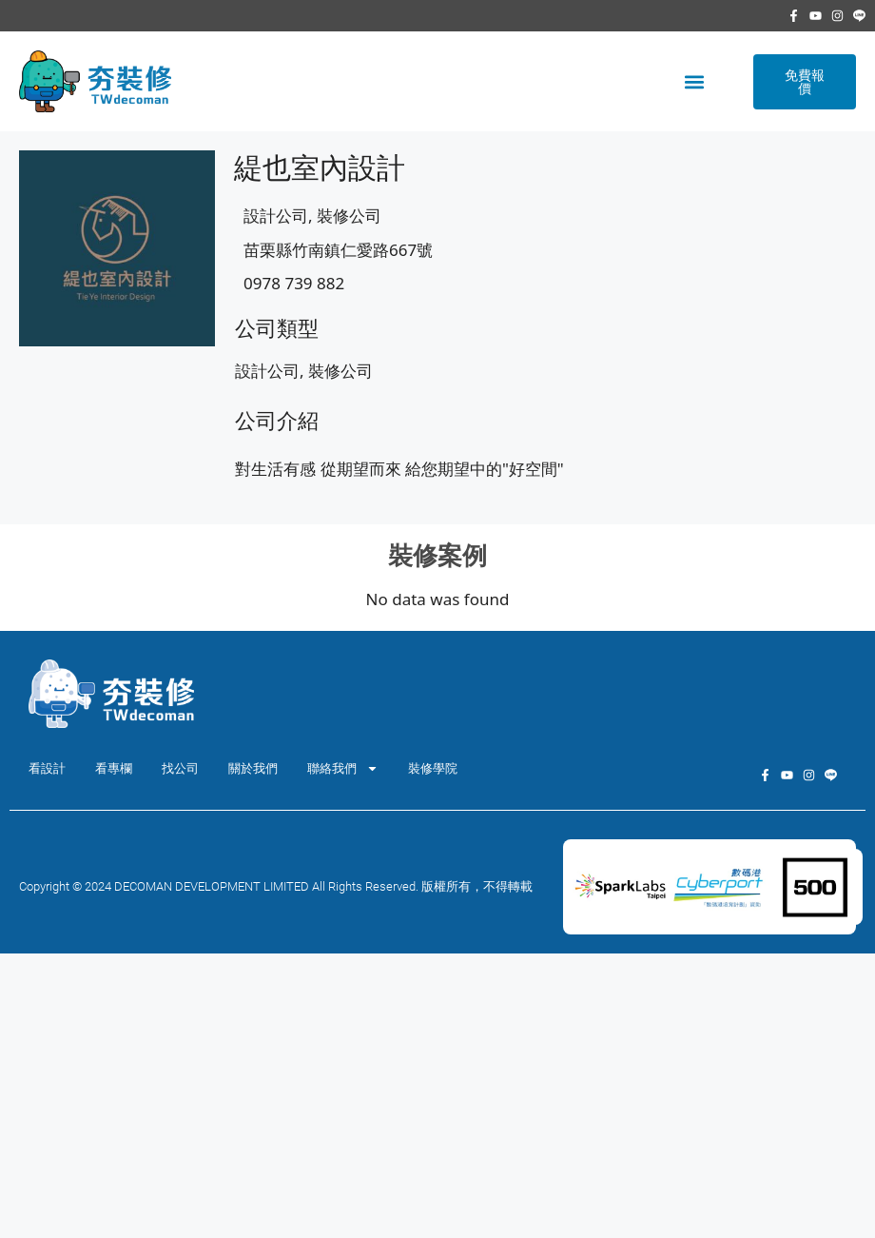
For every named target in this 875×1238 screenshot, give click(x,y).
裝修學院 (432, 768)
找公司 (180, 768)
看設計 (47, 768)
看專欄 (113, 768)
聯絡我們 (343, 768)
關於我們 (253, 768)
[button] (694, 81)
